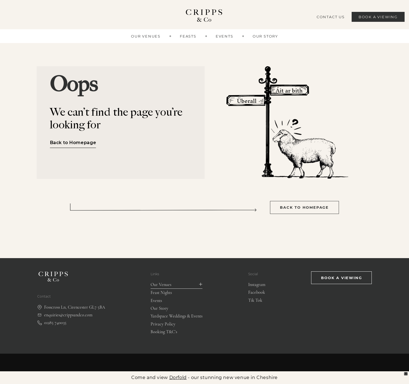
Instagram (256, 284)
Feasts (188, 36)
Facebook (256, 292)
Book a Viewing (378, 17)
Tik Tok (255, 300)
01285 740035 (51, 322)
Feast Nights (161, 292)
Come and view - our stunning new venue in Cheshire (204, 377)
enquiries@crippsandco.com (64, 315)
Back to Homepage (73, 142)
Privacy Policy (163, 324)
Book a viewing (341, 278)
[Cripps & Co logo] (204, 17)
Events (224, 36)
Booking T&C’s (164, 332)
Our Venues (146, 36)
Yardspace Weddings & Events (176, 316)
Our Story (265, 36)
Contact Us (331, 17)
